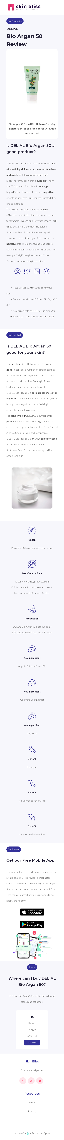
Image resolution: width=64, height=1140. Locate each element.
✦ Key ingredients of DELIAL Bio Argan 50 (32, 310)
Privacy (32, 1111)
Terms (32, 1102)
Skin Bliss (32, 1061)
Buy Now (32, 1043)
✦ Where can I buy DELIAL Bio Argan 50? (32, 316)
